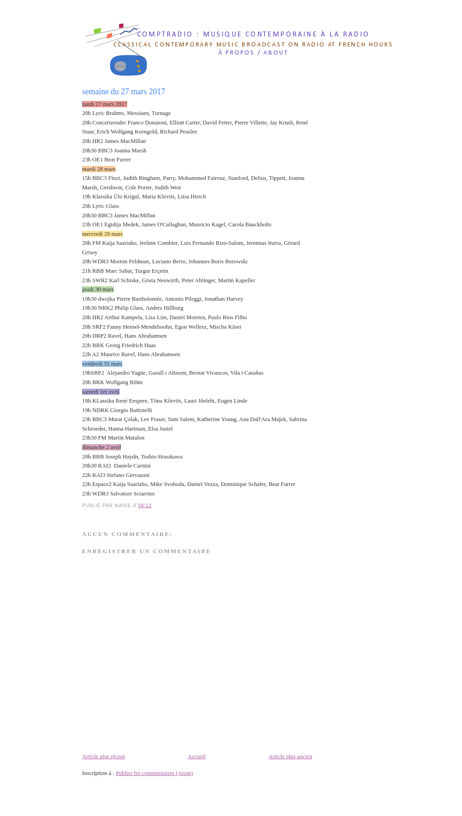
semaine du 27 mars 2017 (123, 91)
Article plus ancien (290, 756)
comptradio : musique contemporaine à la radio (253, 34)
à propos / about (253, 53)
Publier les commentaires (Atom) (154, 773)
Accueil (197, 756)
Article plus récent (103, 756)
